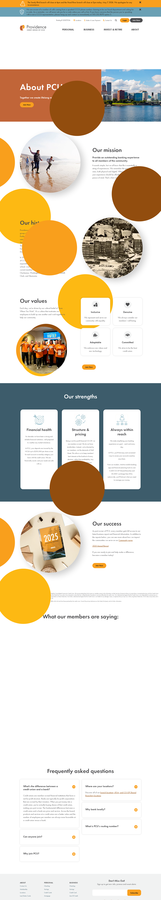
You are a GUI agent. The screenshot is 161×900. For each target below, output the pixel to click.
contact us (93, 871)
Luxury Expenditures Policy (64, 864)
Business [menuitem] (74, 827)
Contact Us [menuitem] (108, 20)
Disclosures (51, 864)
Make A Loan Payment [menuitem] (93, 20)
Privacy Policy (24, 864)
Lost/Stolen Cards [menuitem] (25, 841)
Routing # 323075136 (63, 20)
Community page (126, 506)
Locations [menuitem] (78, 20)
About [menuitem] (23, 827)
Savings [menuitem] (46, 834)
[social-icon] (104, 847)
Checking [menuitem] (47, 831)
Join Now (136, 20)
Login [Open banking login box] (125, 20)
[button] (68, 28)
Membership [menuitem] (23, 834)
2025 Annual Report (100, 511)
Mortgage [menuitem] (47, 841)
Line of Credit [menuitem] (74, 841)
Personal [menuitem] (48, 827)
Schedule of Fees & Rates (38, 864)
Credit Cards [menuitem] (48, 837)
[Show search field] (116, 20)
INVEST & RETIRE (113, 29)
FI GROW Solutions (136, 882)
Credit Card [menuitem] (73, 837)
